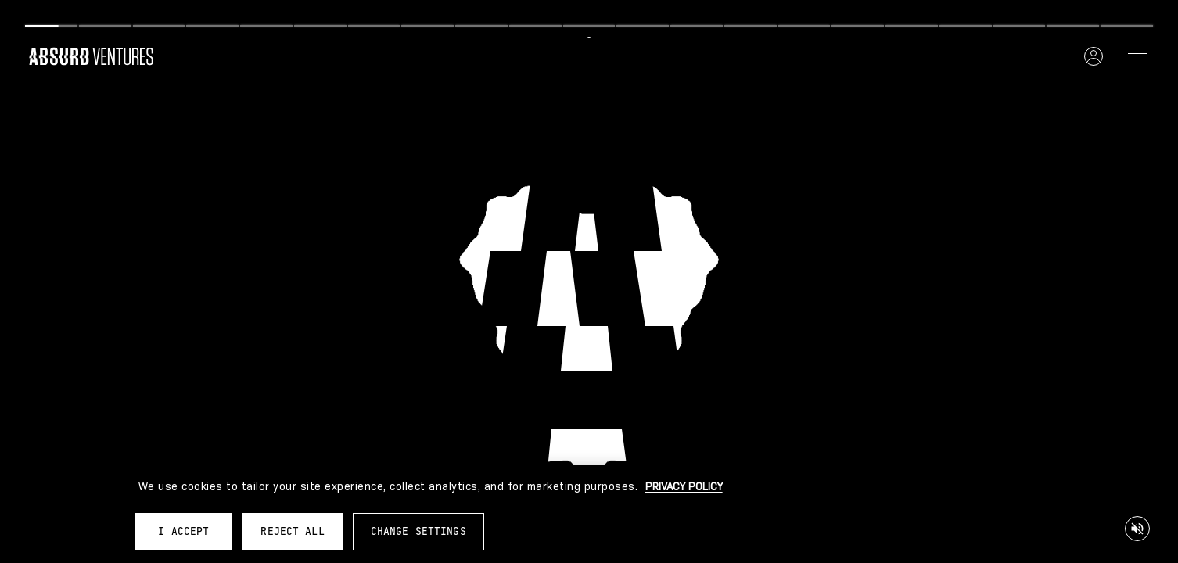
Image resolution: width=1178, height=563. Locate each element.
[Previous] (307, 14)
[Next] (871, 14)
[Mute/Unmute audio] (1137, 528)
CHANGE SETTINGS (418, 531)
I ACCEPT (183, 531)
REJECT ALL (292, 531)
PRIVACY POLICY (684, 486)
